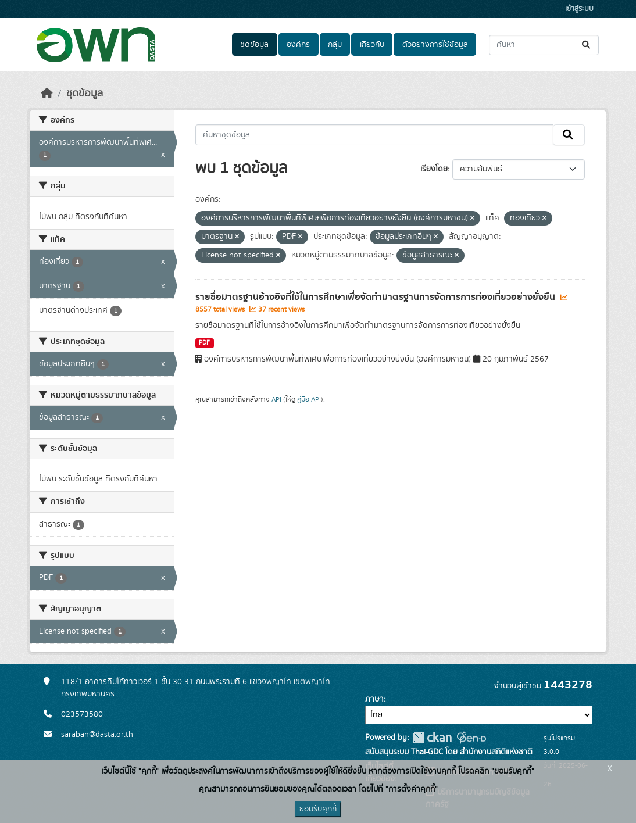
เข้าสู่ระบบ (579, 9)
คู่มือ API (309, 399)
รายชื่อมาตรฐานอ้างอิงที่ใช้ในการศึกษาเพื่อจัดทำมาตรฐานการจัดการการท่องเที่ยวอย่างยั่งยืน (376, 297)
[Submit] (586, 45)
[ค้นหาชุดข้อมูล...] (544, 45)
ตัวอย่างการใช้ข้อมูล (435, 45)
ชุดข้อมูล (254, 45)
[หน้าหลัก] (47, 93)
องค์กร (298, 45)
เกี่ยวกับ (372, 45)
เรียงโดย (434, 169)
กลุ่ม (335, 45)
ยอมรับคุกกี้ (318, 809)
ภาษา (374, 699)
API (276, 399)
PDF (204, 343)
